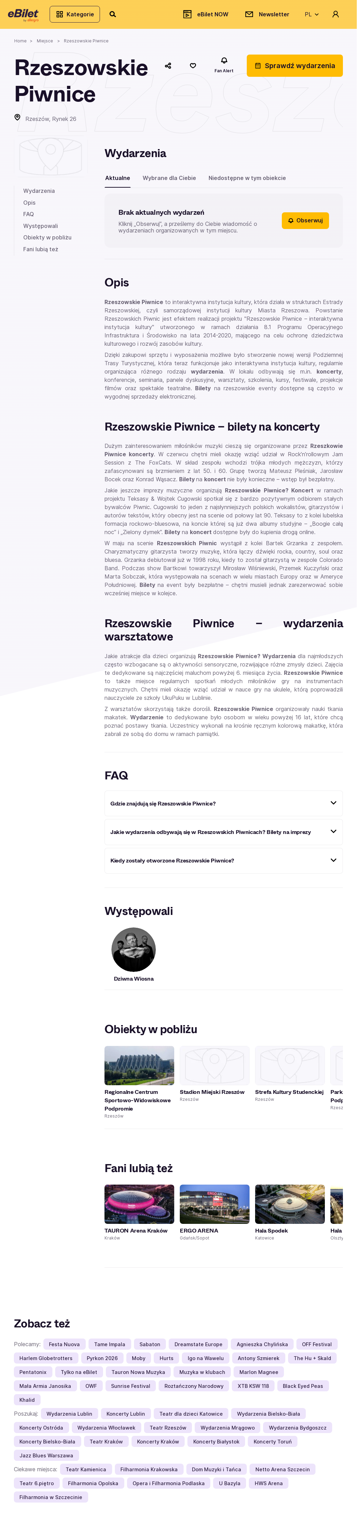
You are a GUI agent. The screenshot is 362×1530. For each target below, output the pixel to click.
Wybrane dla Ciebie (169, 182)
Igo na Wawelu (206, 1363)
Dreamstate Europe (198, 1349)
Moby (138, 1363)
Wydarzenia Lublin (69, 1419)
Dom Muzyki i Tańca (216, 1474)
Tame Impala (109, 1349)
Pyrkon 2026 (102, 1363)
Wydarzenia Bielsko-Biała (268, 1419)
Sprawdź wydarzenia (294, 70)
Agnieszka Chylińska (262, 1349)
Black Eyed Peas (303, 1391)
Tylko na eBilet (79, 1377)
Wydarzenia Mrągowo (228, 1432)
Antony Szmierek (258, 1363)
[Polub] (193, 70)
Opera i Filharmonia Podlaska (169, 1488)
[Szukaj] (119, 16)
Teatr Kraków (106, 1446)
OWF (91, 1391)
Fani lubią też (40, 254)
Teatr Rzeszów (168, 1432)
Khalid (27, 1405)
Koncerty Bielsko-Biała (47, 1446)
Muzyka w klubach (202, 1377)
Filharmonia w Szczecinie (50, 1502)
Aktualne (117, 182)
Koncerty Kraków (158, 1446)
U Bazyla (230, 1488)
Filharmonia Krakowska (149, 1474)
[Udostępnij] (168, 70)
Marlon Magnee (258, 1377)
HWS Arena (269, 1488)
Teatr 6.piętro (36, 1488)
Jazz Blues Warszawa (46, 1460)
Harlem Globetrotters (46, 1363)
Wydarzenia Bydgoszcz (298, 1432)
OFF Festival (317, 1349)
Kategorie (80, 17)
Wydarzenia (39, 195)
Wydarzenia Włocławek (106, 1432)
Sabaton (150, 1349)
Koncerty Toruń (273, 1446)
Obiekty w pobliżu (47, 242)
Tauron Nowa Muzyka (138, 1377)
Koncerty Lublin (126, 1419)
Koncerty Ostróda (41, 1432)
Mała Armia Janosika (45, 1391)
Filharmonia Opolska (93, 1488)
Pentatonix (33, 1377)
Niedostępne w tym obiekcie (247, 182)
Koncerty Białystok (216, 1446)
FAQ (28, 219)
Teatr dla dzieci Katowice (191, 1419)
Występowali (40, 230)
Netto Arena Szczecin (282, 1474)
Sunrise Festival (130, 1391)
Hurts (167, 1363)
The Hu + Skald (312, 1363)
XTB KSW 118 (253, 1391)
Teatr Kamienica (86, 1474)
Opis (29, 207)
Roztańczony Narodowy (194, 1391)
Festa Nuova (64, 1349)
